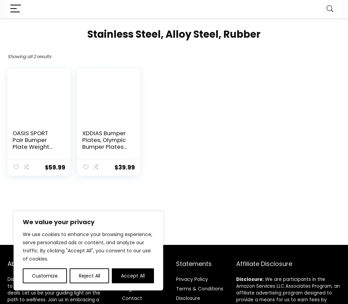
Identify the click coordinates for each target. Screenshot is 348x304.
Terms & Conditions (199, 288)
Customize (45, 275)
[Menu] (15, 9)
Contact (132, 298)
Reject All (89, 275)
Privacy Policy (192, 279)
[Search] (330, 9)
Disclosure (188, 298)
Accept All (133, 275)
